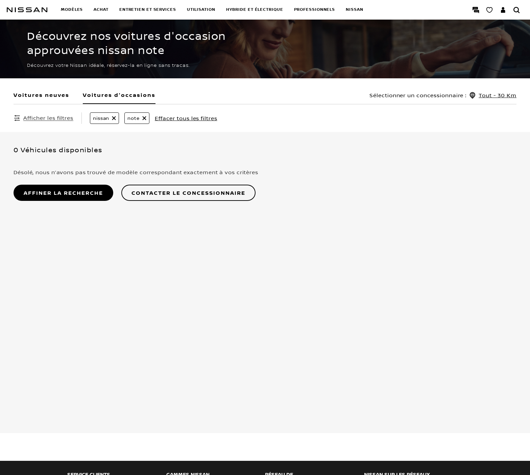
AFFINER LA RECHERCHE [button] (63, 192)
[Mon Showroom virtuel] (489, 10)
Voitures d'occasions (119, 95)
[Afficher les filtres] (43, 117)
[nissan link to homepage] (27, 9)
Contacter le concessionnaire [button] (188, 192)
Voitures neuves (41, 95)
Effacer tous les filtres (186, 118)
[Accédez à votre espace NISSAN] (503, 10)
